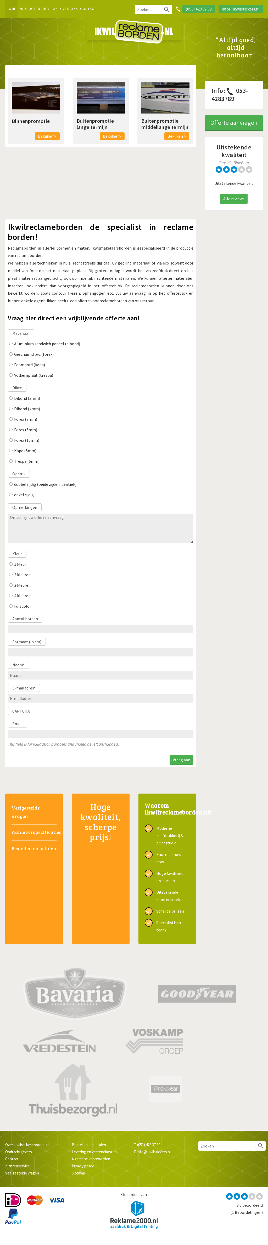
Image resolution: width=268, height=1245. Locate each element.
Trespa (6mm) (27, 461)
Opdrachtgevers (18, 1151)
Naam (18, 664)
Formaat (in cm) (26, 641)
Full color (22, 606)
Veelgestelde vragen (26, 812)
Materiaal (21, 333)
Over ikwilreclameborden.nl (27, 1144)
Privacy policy (83, 1165)
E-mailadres (24, 688)
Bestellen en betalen (34, 848)
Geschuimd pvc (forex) (34, 354)
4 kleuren (22, 595)
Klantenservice (17, 1165)
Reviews (50, 9)
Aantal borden (25, 618)
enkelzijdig (24, 494)
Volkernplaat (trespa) (33, 375)
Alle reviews (233, 198)
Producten (30, 9)
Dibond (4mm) (27, 408)
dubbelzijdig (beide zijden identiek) (45, 484)
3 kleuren (22, 585)
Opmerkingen (24, 507)
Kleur (17, 553)
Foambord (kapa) (29, 364)
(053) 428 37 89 (148, 1144)
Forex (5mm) (25, 429)
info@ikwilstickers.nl (154, 1151)
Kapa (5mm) (25, 450)
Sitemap (78, 1173)
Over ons (69, 9)
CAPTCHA (21, 711)
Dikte (17, 387)
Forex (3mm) (25, 419)
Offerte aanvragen (234, 122)
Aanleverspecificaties (34, 832)
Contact (88, 9)
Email (17, 723)
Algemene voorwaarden (91, 1158)
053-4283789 (229, 95)
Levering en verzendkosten (94, 1151)
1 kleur (20, 564)
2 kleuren (22, 574)
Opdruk (18, 473)
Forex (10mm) (26, 440)
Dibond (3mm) (27, 398)
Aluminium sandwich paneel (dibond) (47, 343)
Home (11, 9)
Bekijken (45, 136)
